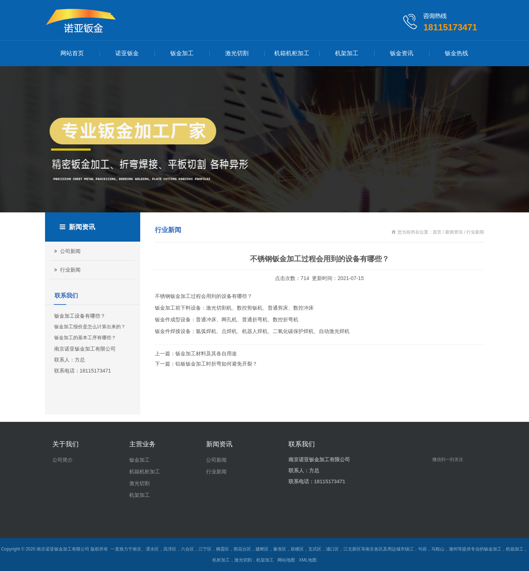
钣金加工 (182, 53)
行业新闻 (66, 270)
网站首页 (72, 53)
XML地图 (308, 560)
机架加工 (346, 53)
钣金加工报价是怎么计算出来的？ (90, 326)
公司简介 (62, 460)
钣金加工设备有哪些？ (79, 316)
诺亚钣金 (127, 53)
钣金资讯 (401, 53)
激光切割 (237, 53)
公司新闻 (66, 251)
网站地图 (286, 560)
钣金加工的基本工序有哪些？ (85, 337)
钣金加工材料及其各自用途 (206, 353)
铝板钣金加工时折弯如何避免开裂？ (216, 364)
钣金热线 (456, 53)
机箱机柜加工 (291, 53)
